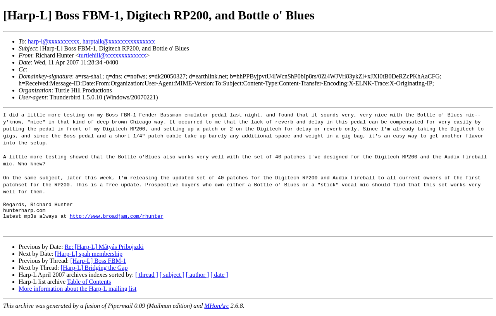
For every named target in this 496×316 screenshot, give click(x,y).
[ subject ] (172, 278)
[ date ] (219, 278)
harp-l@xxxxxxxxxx (53, 41)
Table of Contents (89, 285)
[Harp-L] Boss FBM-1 (98, 264)
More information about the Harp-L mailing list (77, 292)
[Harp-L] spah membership (88, 257)
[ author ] (197, 278)
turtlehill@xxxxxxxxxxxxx (112, 55)
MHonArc (216, 309)
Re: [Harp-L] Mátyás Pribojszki (104, 250)
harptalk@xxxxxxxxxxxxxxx (119, 41)
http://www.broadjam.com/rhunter (117, 219)
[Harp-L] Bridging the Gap (94, 271)
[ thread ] (146, 278)
